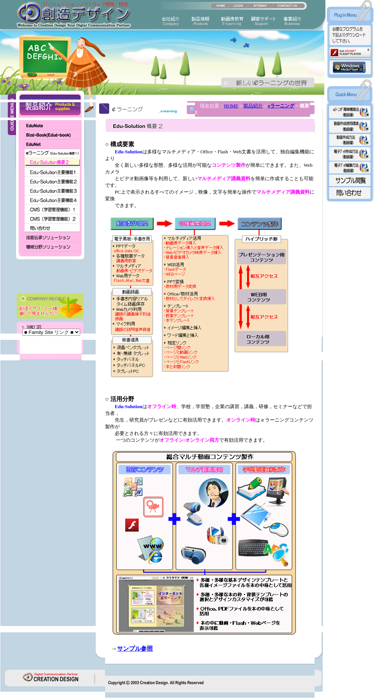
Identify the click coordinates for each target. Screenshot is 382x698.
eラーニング (281, 106)
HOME (231, 106)
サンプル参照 (135, 648)
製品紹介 (253, 106)
